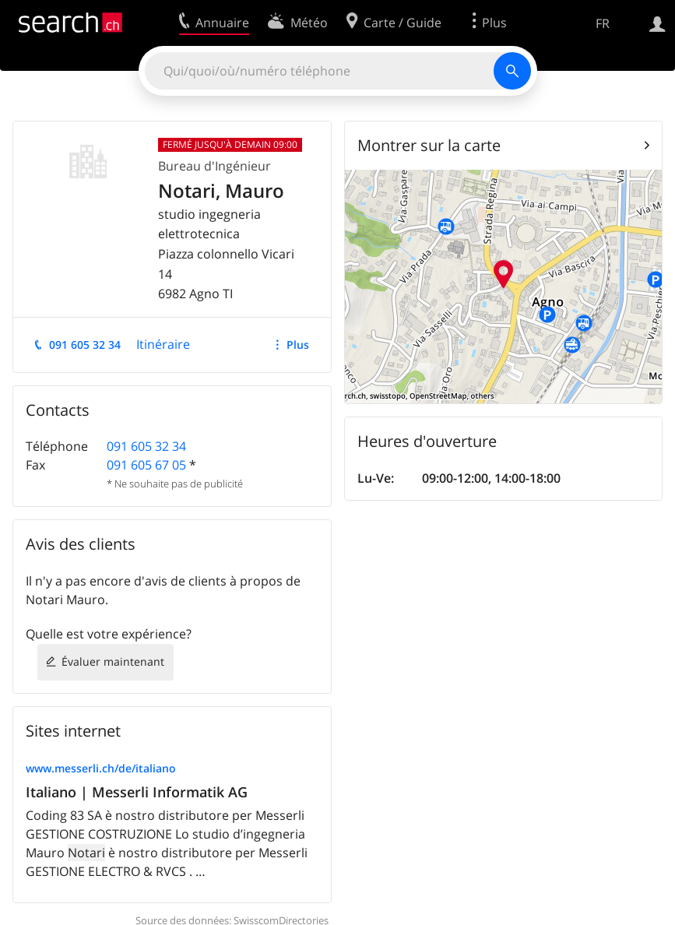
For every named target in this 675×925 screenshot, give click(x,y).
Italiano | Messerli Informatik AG (137, 792)
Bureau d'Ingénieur (214, 165)
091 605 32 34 (85, 344)
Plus (298, 344)
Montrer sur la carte (429, 145)
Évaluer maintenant (113, 661)
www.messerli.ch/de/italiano (101, 768)
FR (603, 23)
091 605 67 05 (146, 464)
